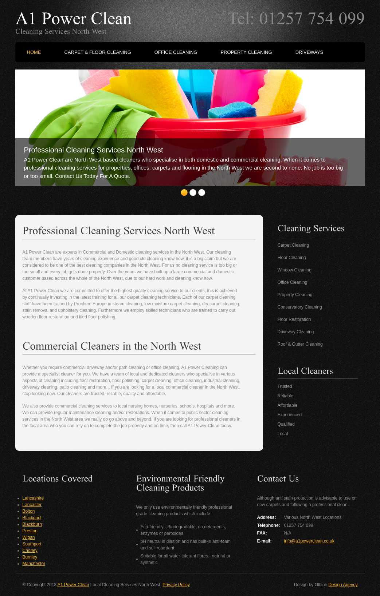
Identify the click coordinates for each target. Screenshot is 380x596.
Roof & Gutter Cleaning (300, 344)
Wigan (29, 537)
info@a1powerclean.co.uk (309, 541)
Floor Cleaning (292, 257)
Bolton (29, 511)
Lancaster (32, 504)
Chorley (30, 550)
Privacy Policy (176, 584)
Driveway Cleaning (296, 331)
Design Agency (342, 584)
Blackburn (32, 524)
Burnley (30, 557)
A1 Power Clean (73, 584)
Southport (32, 544)
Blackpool (32, 517)
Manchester (34, 563)
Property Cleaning (295, 294)
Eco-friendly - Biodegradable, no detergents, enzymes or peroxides (183, 530)
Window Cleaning (295, 270)
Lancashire (33, 498)
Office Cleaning (292, 282)
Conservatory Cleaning (300, 307)
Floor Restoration (294, 319)
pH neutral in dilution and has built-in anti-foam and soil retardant (186, 545)
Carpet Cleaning (293, 245)
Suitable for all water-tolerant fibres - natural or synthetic (186, 559)
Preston (30, 530)
